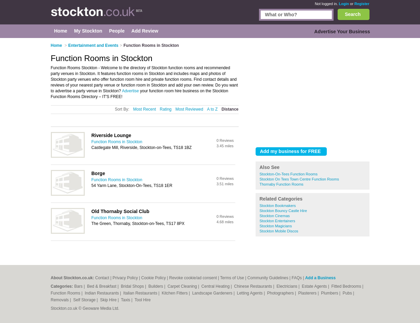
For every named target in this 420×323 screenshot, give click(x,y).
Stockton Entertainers (277, 221)
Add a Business (320, 278)
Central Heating (216, 286)
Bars (79, 286)
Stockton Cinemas (275, 216)
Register (361, 4)
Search (353, 14)
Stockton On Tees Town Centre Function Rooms (299, 179)
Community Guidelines (267, 278)
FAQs (297, 278)
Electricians (288, 286)
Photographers (281, 293)
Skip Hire (109, 300)
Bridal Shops (133, 286)
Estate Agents (315, 286)
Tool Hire (143, 300)
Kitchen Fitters (175, 293)
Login (344, 4)
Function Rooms (66, 293)
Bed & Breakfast (102, 286)
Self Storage (85, 300)
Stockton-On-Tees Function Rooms (289, 174)
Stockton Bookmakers (278, 206)
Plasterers (308, 293)
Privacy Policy (125, 278)
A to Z (212, 109)
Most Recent (144, 109)
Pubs (348, 293)
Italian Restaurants (140, 293)
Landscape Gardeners (213, 293)
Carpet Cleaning (182, 286)
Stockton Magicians (276, 226)
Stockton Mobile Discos (279, 231)
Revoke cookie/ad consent (193, 278)
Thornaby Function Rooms (282, 184)
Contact (102, 278)
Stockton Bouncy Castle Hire (283, 211)
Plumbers (330, 293)
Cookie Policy (153, 278)
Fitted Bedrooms (346, 286)
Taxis (126, 300)
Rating (166, 109)
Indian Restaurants (102, 293)
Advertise (130, 91)
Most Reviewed (189, 109)
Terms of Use (232, 278)
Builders (156, 286)
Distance (229, 109)
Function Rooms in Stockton (117, 141)
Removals (60, 300)
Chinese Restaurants (253, 286)
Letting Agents (250, 293)
